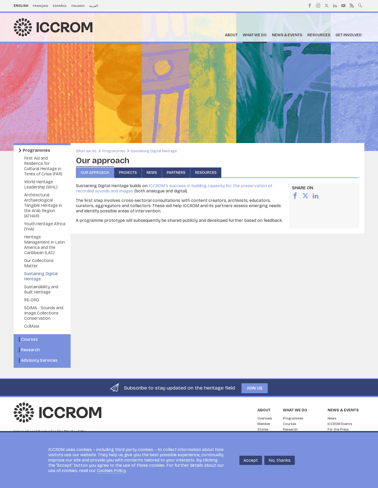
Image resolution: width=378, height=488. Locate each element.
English (21, 6)
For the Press (338, 429)
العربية (93, 6)
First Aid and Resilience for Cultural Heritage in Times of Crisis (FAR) (43, 166)
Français (40, 6)
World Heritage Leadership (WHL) (40, 184)
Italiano (78, 6)
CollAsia (31, 326)
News (151, 172)
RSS (352, 5)
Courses (29, 339)
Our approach (95, 172)
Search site (360, 5)
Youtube (343, 5)
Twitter (326, 5)
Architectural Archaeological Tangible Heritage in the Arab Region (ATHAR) (43, 205)
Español (60, 6)
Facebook (310, 5)
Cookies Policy (111, 470)
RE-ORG (31, 299)
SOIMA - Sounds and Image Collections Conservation (43, 313)
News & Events (287, 35)
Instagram (318, 5)
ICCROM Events (340, 424)
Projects (128, 172)
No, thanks (280, 460)
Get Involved (348, 35)
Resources (318, 35)
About (231, 35)
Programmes (36, 150)
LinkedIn (335, 5)
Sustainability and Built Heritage (41, 289)
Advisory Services (39, 360)
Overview (265, 418)
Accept (251, 460)
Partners (176, 172)
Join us (254, 388)
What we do (255, 35)
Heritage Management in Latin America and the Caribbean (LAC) (44, 244)
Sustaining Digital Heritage (40, 276)
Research (30, 349)
